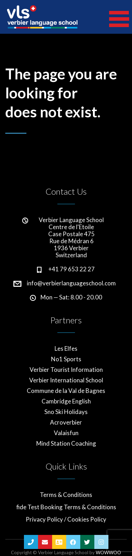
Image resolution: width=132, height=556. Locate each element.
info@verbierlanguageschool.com (71, 283)
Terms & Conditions (66, 494)
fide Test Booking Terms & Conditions (66, 507)
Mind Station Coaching (66, 443)
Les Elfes (66, 348)
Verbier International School (66, 380)
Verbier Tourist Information (66, 369)
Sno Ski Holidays (66, 411)
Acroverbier (66, 422)
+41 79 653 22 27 (71, 269)
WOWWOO (108, 552)
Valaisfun (66, 433)
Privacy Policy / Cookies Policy (66, 519)
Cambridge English (66, 401)
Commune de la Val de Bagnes (66, 390)
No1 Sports (66, 359)
